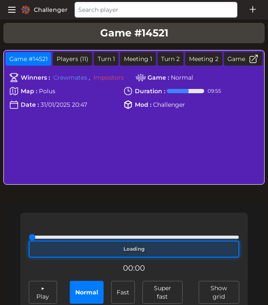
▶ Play (42, 292)
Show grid (219, 292)
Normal (86, 292)
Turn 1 (106, 59)
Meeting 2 (204, 59)
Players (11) (72, 59)
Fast (123, 292)
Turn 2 (170, 59)
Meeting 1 (138, 59)
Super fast (162, 292)
